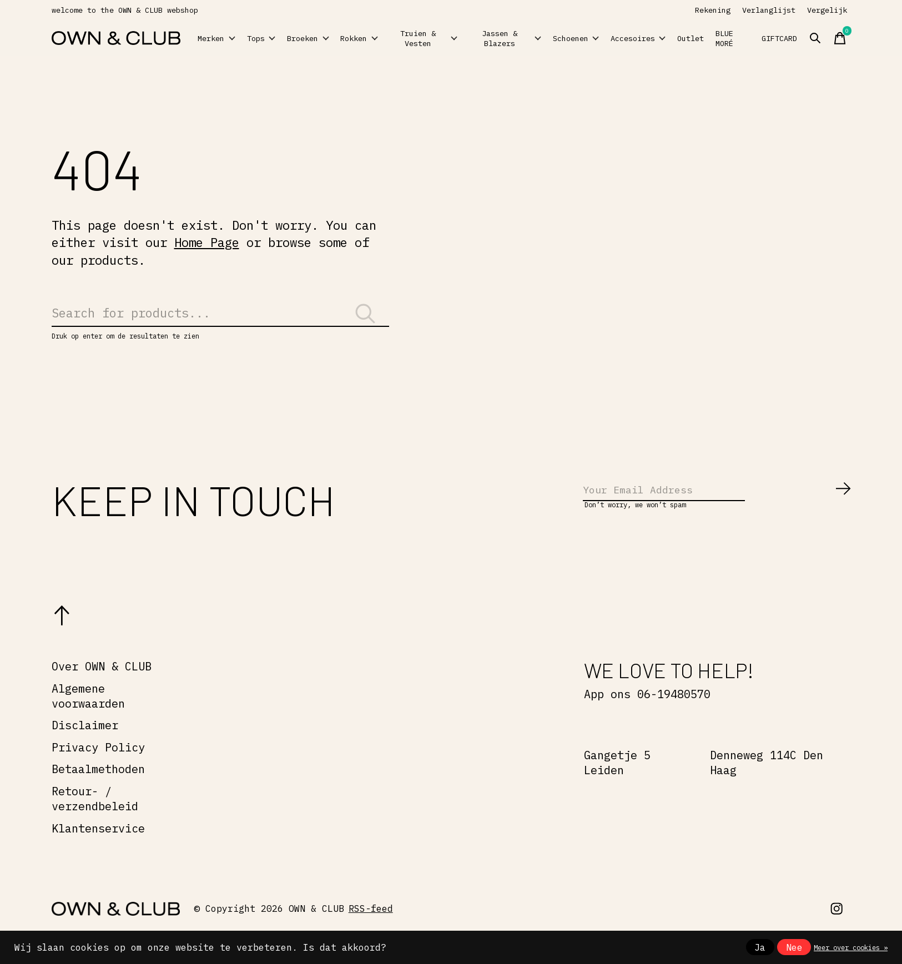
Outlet (741, 38)
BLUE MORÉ (786, 38)
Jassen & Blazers (527, 38)
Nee (794, 947)
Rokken (401, 38)
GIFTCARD (837, 38)
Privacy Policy (98, 764)
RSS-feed (371, 926)
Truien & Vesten (463, 38)
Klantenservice (98, 845)
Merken (223, 38)
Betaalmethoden (98, 786)
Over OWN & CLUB (102, 683)
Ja (759, 947)
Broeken (337, 38)
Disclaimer (85, 742)
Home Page (206, 242)
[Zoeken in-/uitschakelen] (881, 38)
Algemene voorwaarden (88, 713)
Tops (278, 38)
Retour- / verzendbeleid (95, 816)
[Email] (717, 505)
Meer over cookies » (851, 947)
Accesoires (675, 38)
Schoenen (596, 38)
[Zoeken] (220, 319)
